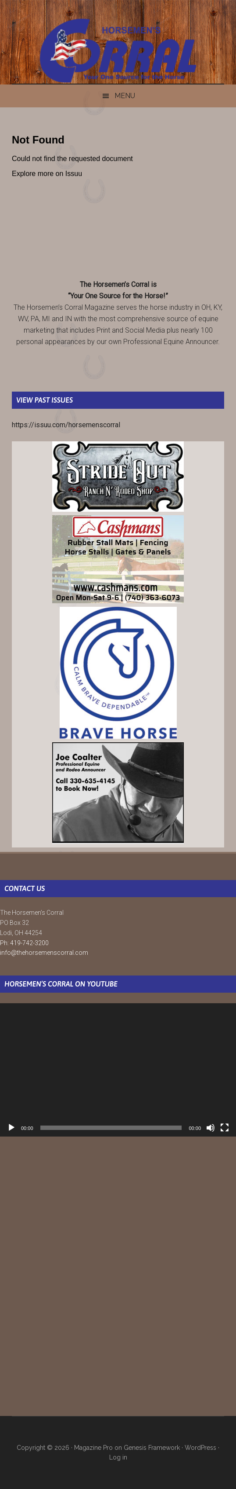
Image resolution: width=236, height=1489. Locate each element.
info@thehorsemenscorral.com (44, 952)
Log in (118, 1457)
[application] (118, 1070)
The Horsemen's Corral (118, 51)
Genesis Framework (152, 1447)
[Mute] (210, 1127)
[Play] (11, 1127)
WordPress (200, 1447)
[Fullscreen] (224, 1127)
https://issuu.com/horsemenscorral (66, 425)
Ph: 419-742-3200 (24, 942)
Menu (124, 96)
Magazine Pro (93, 1447)
